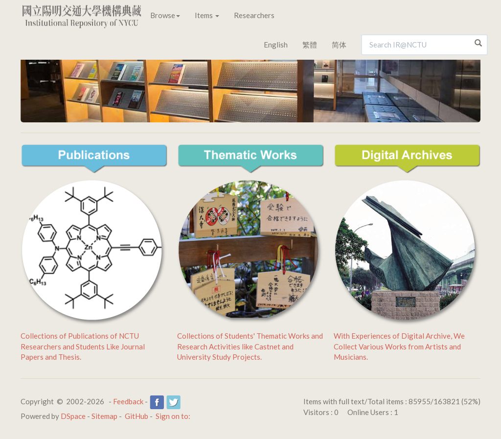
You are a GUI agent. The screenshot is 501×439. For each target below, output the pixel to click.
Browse (165, 15)
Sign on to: (173, 416)
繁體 (309, 44)
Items (207, 15)
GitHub (136, 416)
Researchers (254, 15)
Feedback (128, 401)
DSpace (73, 416)
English (276, 44)
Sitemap (104, 416)
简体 (339, 44)
